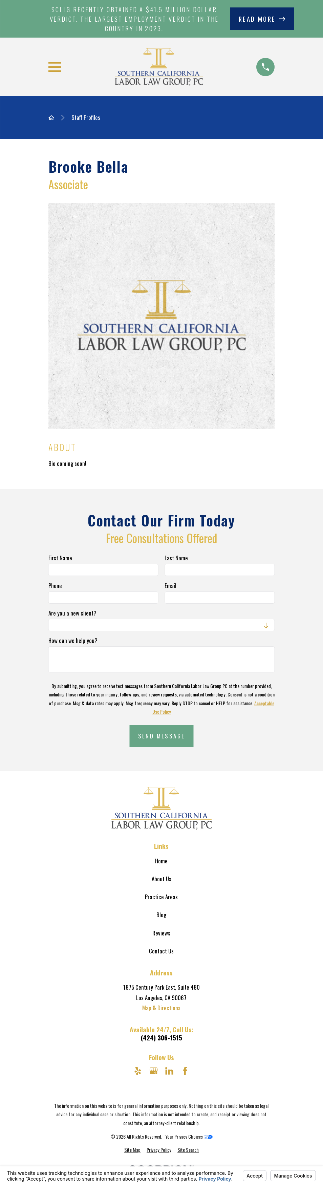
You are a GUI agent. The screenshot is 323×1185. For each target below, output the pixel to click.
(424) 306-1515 (161, 1037)
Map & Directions (161, 1008)
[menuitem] (132, 1149)
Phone (55, 585)
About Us (161, 879)
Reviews (161, 933)
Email (170, 585)
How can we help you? (73, 640)
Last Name (176, 558)
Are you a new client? (72, 613)
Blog (161, 914)
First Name (60, 558)
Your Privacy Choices (189, 1136)
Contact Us (161, 951)
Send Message (161, 736)
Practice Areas (161, 896)
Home (161, 861)
